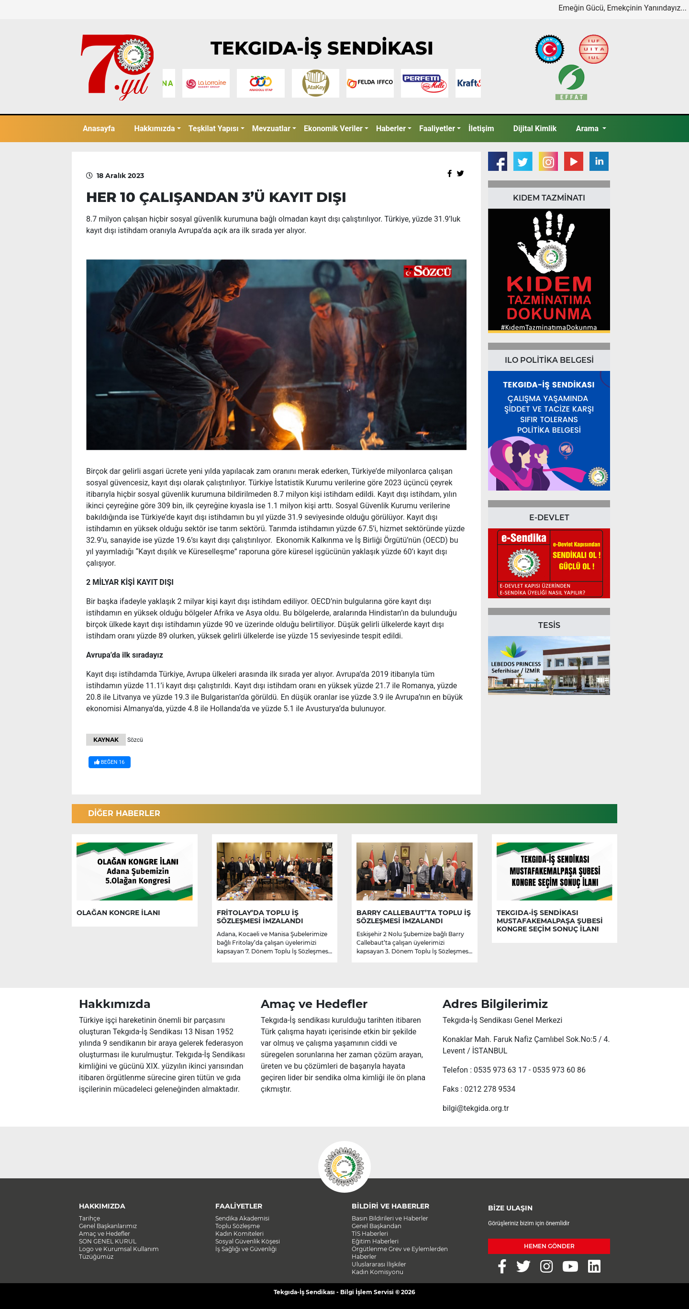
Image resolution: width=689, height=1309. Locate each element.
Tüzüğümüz (96, 1256)
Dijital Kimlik (535, 128)
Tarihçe (89, 1218)
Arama (588, 128)
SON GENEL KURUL (107, 1241)
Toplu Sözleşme (237, 1226)
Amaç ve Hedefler (104, 1233)
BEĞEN (109, 762)
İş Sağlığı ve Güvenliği (246, 1249)
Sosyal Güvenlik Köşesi (247, 1241)
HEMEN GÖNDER (549, 1246)
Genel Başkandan (376, 1226)
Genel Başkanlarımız (108, 1226)
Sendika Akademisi (242, 1218)
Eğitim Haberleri (375, 1241)
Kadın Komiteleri (239, 1233)
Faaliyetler (437, 128)
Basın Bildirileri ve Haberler (390, 1218)
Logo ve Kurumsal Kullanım (119, 1249)
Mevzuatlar (271, 128)
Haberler (391, 128)
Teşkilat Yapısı (214, 128)
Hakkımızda (154, 128)
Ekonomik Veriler (333, 128)
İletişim (481, 128)
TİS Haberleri (370, 1233)
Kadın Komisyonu (377, 1271)
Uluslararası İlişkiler (379, 1264)
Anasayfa (99, 128)
